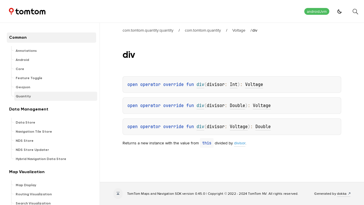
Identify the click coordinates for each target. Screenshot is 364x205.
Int (233, 84)
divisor (239, 143)
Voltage (238, 30)
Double (237, 105)
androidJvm (317, 11)
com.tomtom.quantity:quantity (148, 30)
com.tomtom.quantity (203, 30)
